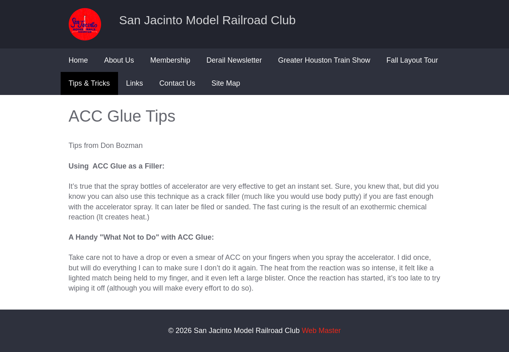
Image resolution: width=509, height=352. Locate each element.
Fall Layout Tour (412, 60)
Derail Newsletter (234, 60)
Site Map (225, 83)
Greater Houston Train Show (324, 60)
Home (78, 60)
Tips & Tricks (89, 83)
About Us (119, 60)
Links (134, 83)
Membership (170, 60)
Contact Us (177, 83)
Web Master (321, 331)
